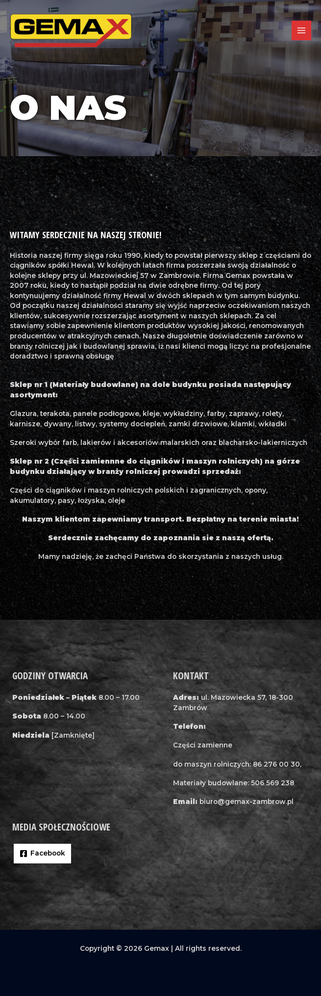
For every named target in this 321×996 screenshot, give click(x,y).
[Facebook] (42, 853)
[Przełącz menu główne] (302, 31)
